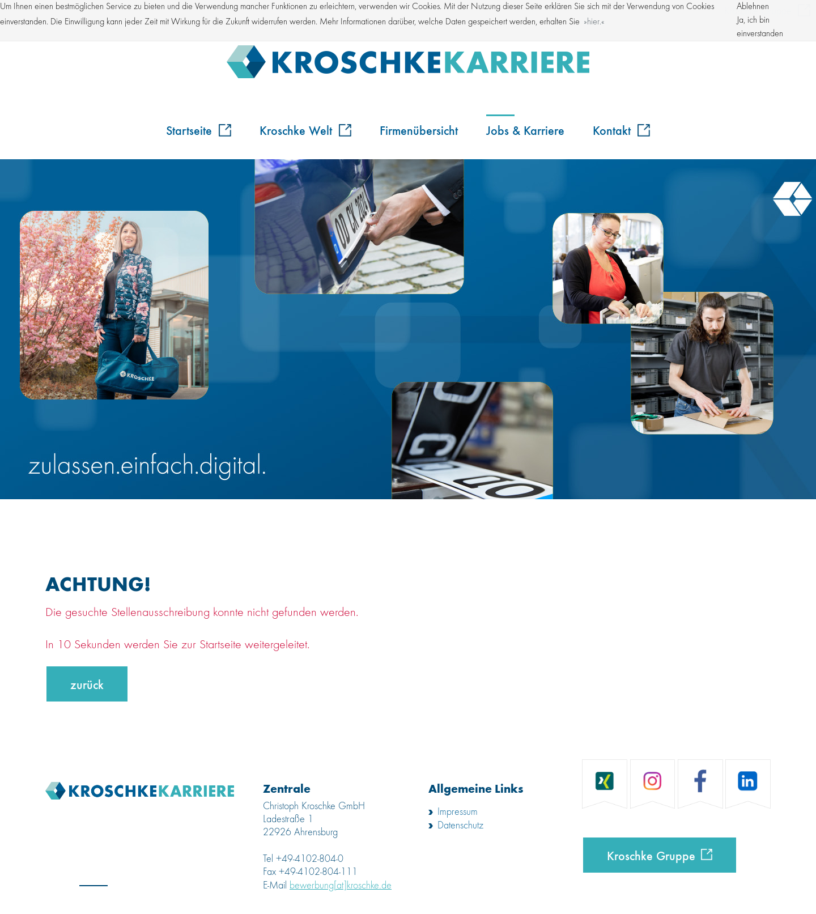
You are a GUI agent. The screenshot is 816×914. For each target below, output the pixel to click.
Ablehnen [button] (753, 6)
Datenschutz (460, 826)
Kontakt (621, 129)
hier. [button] (594, 22)
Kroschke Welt (305, 129)
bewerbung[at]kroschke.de (341, 886)
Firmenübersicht (419, 129)
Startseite (198, 129)
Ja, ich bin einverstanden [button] (760, 27)
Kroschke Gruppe (651, 855)
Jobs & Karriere (525, 129)
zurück (87, 683)
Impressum (457, 812)
